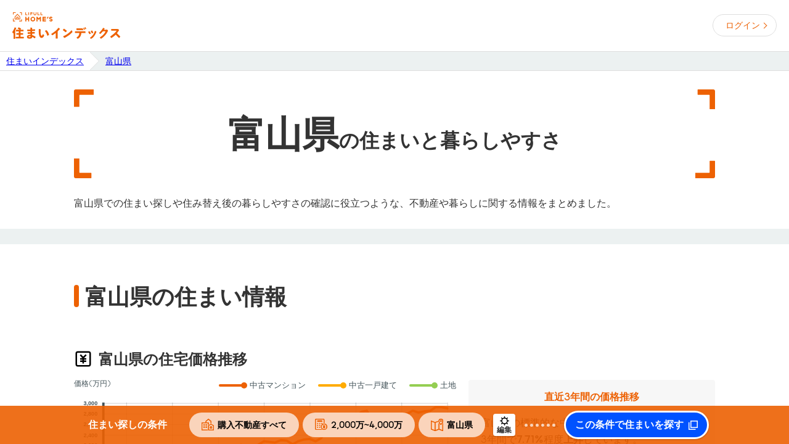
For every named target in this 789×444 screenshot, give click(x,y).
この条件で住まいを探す (629, 425)
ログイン (743, 25)
